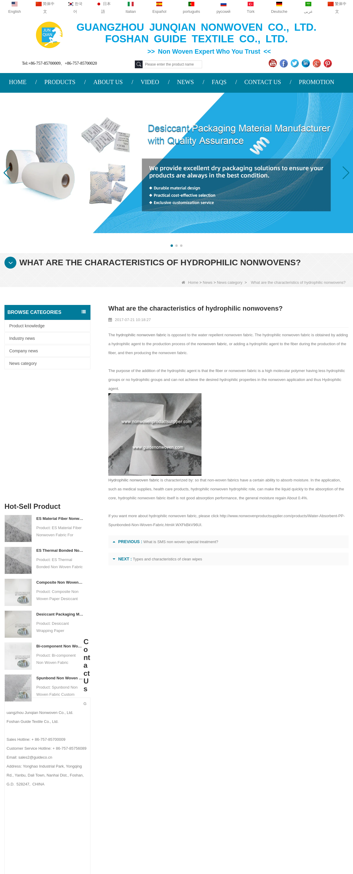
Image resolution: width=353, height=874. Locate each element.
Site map (45, 780)
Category (222, 733)
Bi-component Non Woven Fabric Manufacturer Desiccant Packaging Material (59, 525)
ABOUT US (108, 82)
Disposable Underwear (224, 769)
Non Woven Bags (219, 808)
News (208, 282)
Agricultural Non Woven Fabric (231, 754)
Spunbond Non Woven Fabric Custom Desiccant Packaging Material (59, 557)
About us (46, 733)
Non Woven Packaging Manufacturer (176, 851)
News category (230, 282)
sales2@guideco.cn (121, 782)
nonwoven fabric (208, 344)
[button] (172, 245)
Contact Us (48, 757)
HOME (17, 82)
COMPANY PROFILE (55, 745)
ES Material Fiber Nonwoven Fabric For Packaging (59, 398)
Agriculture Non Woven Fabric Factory (275, 842)
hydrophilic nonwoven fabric (140, 335)
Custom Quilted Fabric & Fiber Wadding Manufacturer (108, 842)
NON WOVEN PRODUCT (227, 816)
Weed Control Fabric (222, 777)
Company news (23, 350)
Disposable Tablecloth (223, 762)
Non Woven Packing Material (229, 793)
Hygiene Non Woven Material (230, 785)
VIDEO (149, 82)
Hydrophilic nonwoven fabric (132, 480)
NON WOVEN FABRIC (224, 824)
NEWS (185, 82)
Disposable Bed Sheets (224, 800)
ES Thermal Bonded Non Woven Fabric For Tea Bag (59, 429)
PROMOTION (316, 82)
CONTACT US (262, 82)
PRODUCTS (59, 82)
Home (190, 282)
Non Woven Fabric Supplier (200, 842)
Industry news (22, 338)
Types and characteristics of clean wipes (167, 559)
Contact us (114, 733)
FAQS (219, 82)
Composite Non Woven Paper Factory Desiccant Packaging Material (59, 461)
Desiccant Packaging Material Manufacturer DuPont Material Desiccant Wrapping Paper (59, 493)
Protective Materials (221, 746)
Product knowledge (27, 325)
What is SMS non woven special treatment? (180, 542)
